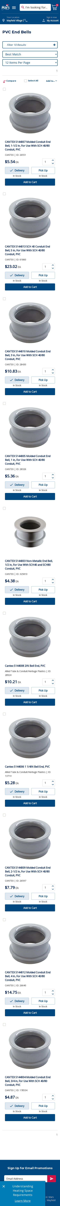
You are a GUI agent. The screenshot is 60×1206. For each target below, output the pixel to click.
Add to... (52, 80)
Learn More (23, 1201)
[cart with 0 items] (54, 8)
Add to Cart (30, 182)
